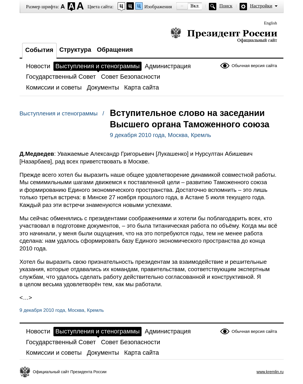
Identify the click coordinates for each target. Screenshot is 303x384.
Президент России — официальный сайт (224, 35)
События (39, 49)
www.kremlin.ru (270, 372)
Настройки (261, 6)
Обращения (115, 49)
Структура (75, 49)
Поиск (226, 6)
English (270, 23)
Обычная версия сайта (254, 65)
